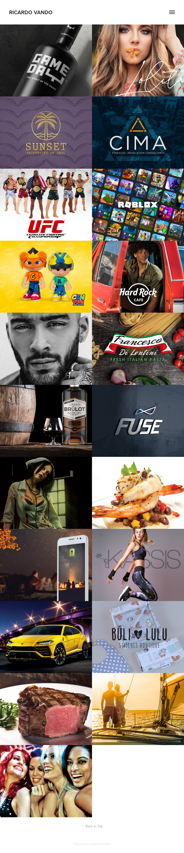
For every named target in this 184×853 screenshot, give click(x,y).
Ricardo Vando (30, 12)
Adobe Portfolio (100, 844)
